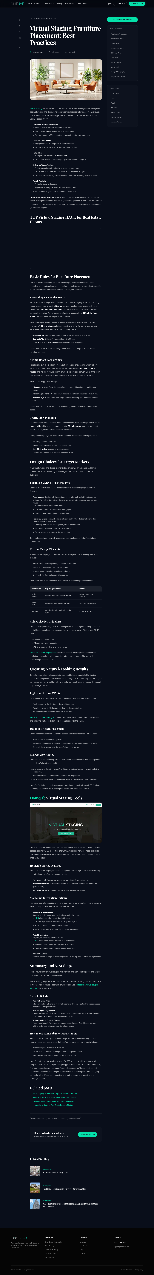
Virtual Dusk (115, 67)
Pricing (59, 4)
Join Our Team (84, 1246)
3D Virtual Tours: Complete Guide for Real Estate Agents (54, 1101)
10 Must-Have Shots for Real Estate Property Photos (53, 1105)
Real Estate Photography (119, 34)
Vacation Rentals (116, 122)
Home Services (83, 4)
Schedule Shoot (137, 4)
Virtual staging (36, 108)
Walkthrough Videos (117, 39)
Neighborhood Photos (118, 76)
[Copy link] (20, 48)
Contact (82, 1253)
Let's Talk (120, 4)
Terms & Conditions (126, 1270)
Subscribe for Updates (122, 19)
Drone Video (115, 43)
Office (113, 98)
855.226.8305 (120, 1242)
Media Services (34, 4)
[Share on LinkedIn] (20, 38)
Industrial (114, 108)
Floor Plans (114, 58)
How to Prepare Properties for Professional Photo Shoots (54, 1097)
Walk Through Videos (52, 1246)
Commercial (49, 4)
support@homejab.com (121, 1247)
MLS (37, 941)
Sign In (109, 4)
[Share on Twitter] (20, 26)
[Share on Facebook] (20, 32)
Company (69, 4)
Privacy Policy (139, 1270)
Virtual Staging (116, 62)
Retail (113, 103)
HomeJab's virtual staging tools (43, 653)
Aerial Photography (117, 48)
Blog (31, 18)
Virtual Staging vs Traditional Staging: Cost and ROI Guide (55, 1094)
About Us (83, 1242)
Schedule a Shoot (87, 1134)
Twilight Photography (118, 72)
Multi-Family (115, 93)
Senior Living (115, 112)
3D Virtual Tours (116, 53)
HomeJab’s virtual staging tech (43, 717)
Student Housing (116, 117)
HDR (37, 918)
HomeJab (37, 797)
